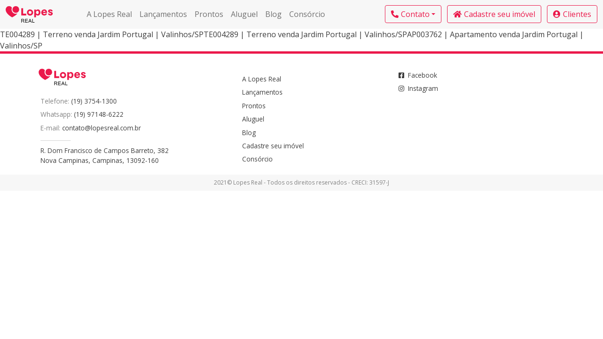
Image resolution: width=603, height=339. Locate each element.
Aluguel (244, 14)
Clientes (572, 14)
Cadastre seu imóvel (494, 14)
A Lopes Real (109, 14)
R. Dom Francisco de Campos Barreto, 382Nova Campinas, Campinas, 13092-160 (105, 155)
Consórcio (307, 14)
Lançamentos (163, 14)
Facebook (418, 75)
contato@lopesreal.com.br (101, 127)
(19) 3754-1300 (94, 101)
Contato (410, 14)
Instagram (418, 88)
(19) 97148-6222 (98, 114)
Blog (273, 14)
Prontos (209, 14)
